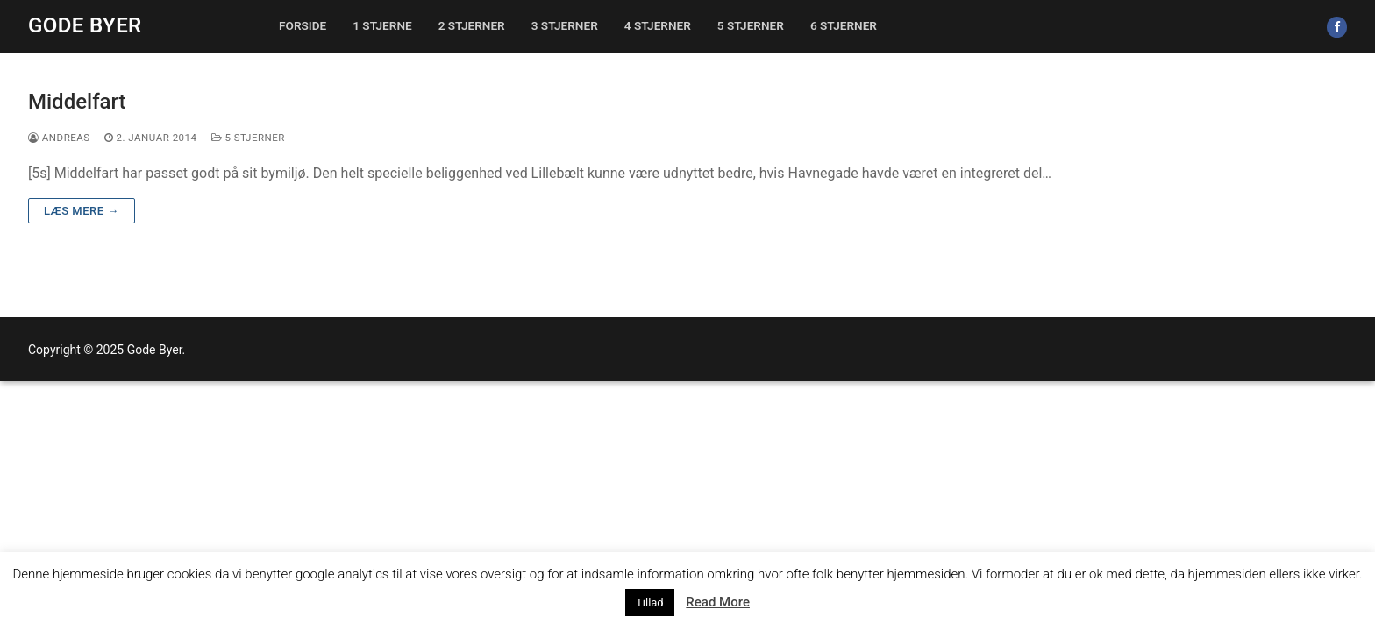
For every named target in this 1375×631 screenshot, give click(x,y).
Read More (718, 602)
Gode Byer (85, 25)
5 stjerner (248, 137)
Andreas (59, 137)
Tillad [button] (650, 602)
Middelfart (77, 101)
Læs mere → (81, 210)
